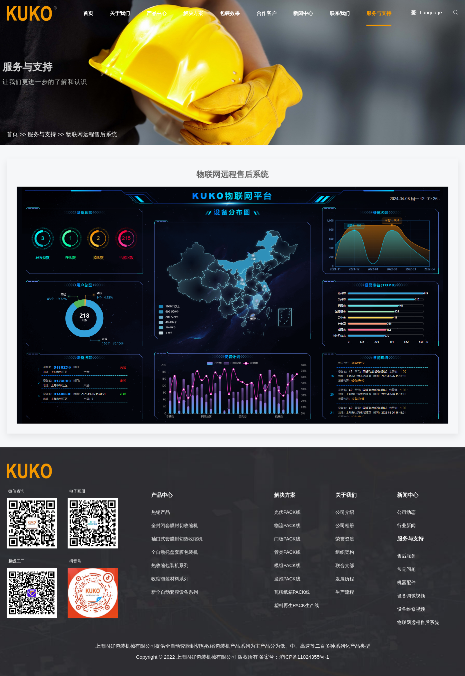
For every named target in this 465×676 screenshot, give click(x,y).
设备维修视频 (411, 609)
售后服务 (406, 555)
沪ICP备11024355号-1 (304, 657)
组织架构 (344, 552)
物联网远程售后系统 (91, 134)
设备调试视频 (411, 595)
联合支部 (344, 565)
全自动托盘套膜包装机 (174, 552)
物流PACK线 (287, 525)
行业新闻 (406, 525)
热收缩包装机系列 (170, 565)
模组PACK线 (287, 565)
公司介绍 (344, 512)
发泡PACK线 (287, 578)
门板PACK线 (287, 538)
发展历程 (344, 578)
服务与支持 (42, 134)
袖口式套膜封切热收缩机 (177, 538)
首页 (12, 134)
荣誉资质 (344, 538)
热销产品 (160, 512)
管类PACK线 (287, 552)
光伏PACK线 (287, 512)
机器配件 (406, 582)
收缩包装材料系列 (170, 578)
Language (431, 12)
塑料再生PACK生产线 (296, 605)
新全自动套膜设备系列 (174, 592)
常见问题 (406, 569)
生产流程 (344, 592)
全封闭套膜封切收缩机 (174, 525)
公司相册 (344, 525)
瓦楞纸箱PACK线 (292, 592)
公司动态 (406, 512)
